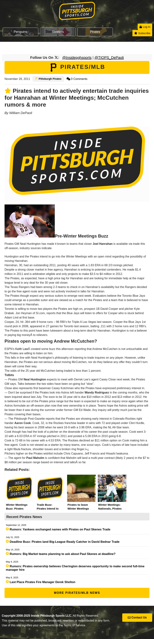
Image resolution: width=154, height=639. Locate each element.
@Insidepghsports (77, 58)
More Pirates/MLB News (77, 592)
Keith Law (21, 348)
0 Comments (77, 78)
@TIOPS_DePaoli (109, 58)
